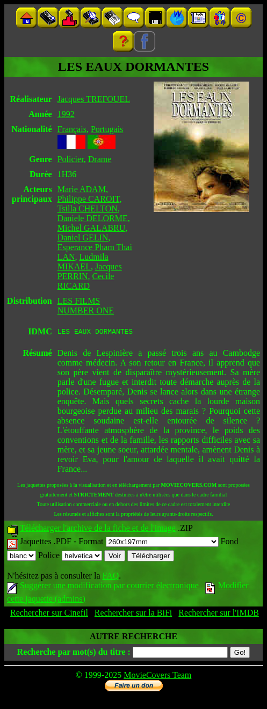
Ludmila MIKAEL (83, 261)
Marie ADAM (81, 189)
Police (70, 556)
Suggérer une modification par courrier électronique (103, 586)
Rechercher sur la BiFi (133, 614)
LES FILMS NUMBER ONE (85, 305)
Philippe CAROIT (88, 198)
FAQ (110, 577)
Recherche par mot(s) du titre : (74, 653)
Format (148, 542)
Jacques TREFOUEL (93, 99)
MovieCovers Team (157, 676)
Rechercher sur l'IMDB (218, 614)
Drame (100, 159)
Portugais (107, 129)
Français (71, 129)
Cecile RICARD (85, 281)
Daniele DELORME (92, 218)
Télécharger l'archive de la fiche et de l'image (98, 529)
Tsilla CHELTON (87, 208)
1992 (66, 114)
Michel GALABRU (91, 227)
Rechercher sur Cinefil (49, 614)
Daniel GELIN (83, 237)
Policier (70, 159)
